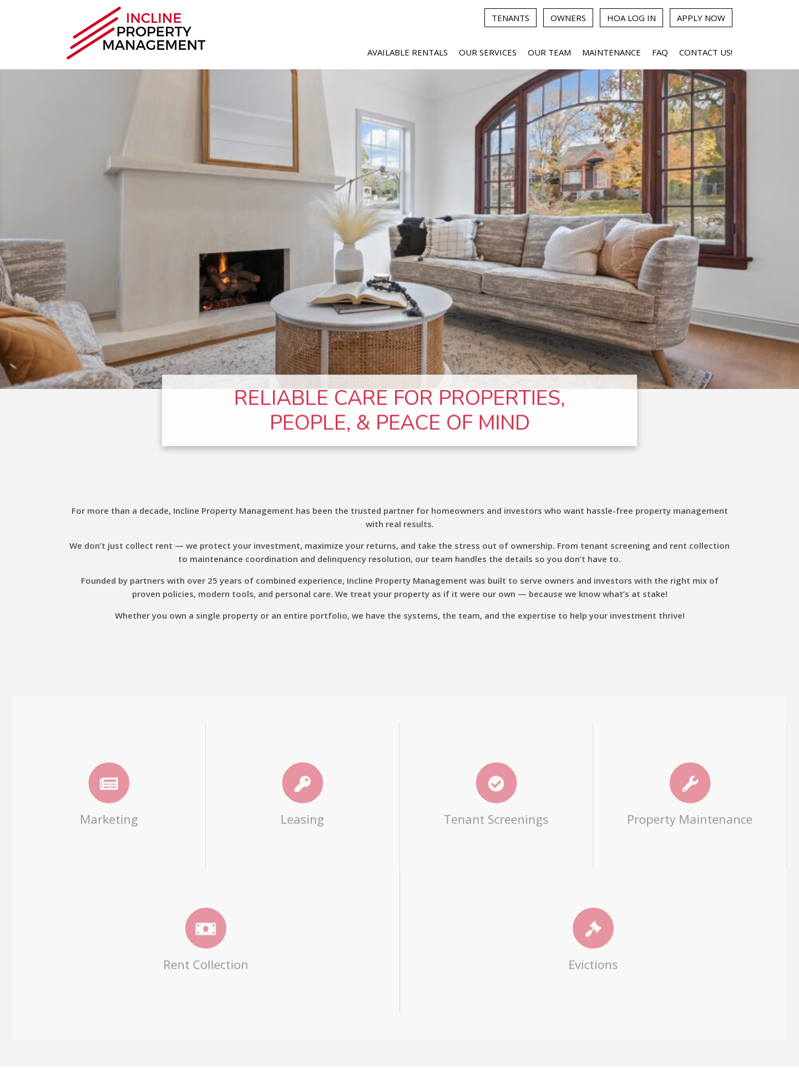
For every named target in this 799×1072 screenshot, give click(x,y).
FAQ (660, 52)
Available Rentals (407, 52)
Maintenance (611, 52)
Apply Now (701, 17)
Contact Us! (705, 52)
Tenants (510, 17)
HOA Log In (631, 17)
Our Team (549, 52)
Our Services (488, 52)
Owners (568, 17)
